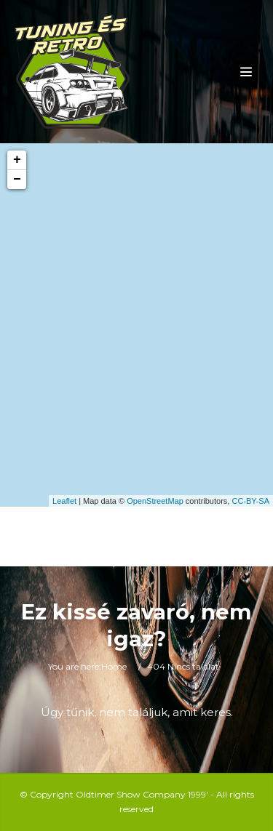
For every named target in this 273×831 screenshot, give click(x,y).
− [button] (17, 179)
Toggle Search (84, 536)
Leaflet (64, 501)
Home (114, 666)
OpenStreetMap (155, 501)
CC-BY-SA (250, 501)
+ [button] (17, 160)
